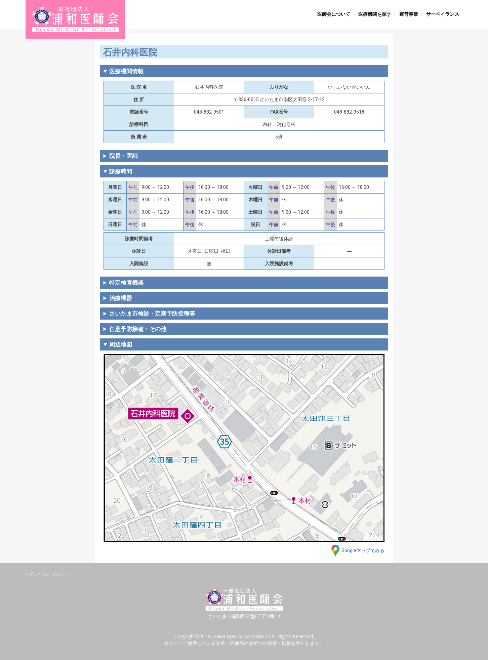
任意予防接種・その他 (137, 329)
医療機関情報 (126, 71)
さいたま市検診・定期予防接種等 (152, 313)
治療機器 (120, 298)
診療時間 (120, 171)
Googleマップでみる (362, 550)
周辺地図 (120, 344)
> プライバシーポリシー (47, 574)
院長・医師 (123, 156)
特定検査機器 (126, 282)
